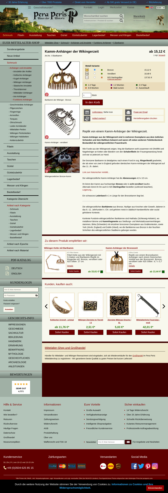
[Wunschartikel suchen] (103, 16)
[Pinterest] (148, 466)
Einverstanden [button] (155, 488)
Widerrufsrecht (51, 424)
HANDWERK (14, 341)
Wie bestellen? (10, 414)
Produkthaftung (51, 433)
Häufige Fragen (11, 428)
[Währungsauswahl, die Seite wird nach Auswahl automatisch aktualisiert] (160, 7)
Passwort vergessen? (12, 304)
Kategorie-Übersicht (17, 199)
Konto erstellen (9, 300)
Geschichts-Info (21, 318)
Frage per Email (141, 112)
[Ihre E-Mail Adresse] (21, 289)
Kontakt (88, 7)
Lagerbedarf (98, 35)
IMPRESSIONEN (17, 324)
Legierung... (87, 190)
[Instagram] (155, 466)
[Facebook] (134, 466)
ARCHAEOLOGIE (17, 362)
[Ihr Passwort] (21, 295)
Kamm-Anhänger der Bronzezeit (122, 248)
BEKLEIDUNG (15, 337)
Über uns (48, 437)
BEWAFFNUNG (16, 350)
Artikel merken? (99, 118)
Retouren (8, 419)
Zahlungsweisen (51, 419)
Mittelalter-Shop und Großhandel (65, 347)
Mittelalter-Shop (52, 43)
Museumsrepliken (12, 442)
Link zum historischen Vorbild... (95, 172)
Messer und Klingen (120, 35)
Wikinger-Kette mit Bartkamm (59, 248)
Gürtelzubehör (79, 35)
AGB (46, 428)
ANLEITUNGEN (16, 366)
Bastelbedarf (143, 35)
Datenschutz (9, 433)
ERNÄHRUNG (15, 345)
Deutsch (16, 268)
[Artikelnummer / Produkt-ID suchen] (103, 20)
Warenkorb (139, 16)
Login (101, 7)
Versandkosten (51, 414)
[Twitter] (141, 466)
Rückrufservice (10, 424)
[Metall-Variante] (95, 70)
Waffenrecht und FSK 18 (55, 442)
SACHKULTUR (15, 333)
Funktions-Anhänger (102, 43)
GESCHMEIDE (16, 329)
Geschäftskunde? (43, 7)
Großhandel (137, 356)
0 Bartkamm (118, 43)
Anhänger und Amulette (81, 43)
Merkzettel (116, 7)
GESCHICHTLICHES (19, 358)
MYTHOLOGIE (15, 354)
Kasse (130, 7)
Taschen (51, 35)
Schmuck (65, 43)
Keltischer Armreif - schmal (62, 320)
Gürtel (64, 35)
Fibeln (21, 35)
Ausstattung (35, 35)
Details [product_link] (70, 266)
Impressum (49, 410)
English (16, 273)
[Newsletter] (128, 442)
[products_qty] (86, 95)
